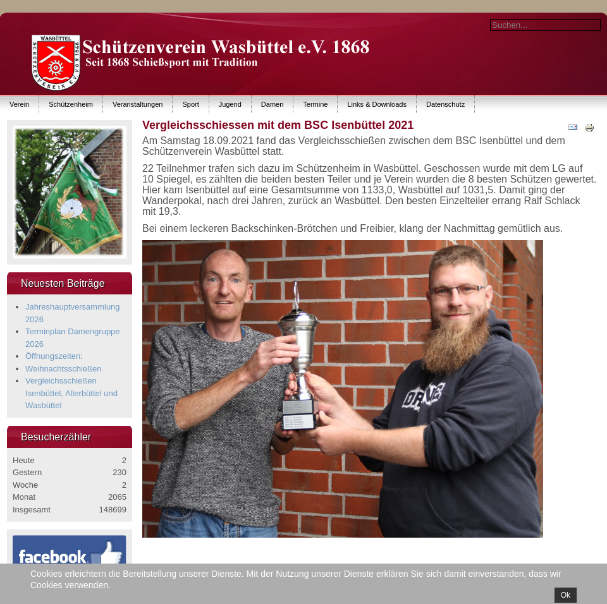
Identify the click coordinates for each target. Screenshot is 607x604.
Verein (19, 104)
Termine (315, 104)
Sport (190, 104)
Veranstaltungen (138, 104)
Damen (272, 104)
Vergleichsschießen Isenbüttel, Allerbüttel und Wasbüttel (71, 393)
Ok (565, 595)
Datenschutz (445, 104)
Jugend (230, 104)
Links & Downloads (377, 104)
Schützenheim (71, 104)
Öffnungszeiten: (54, 356)
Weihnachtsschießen (63, 368)
